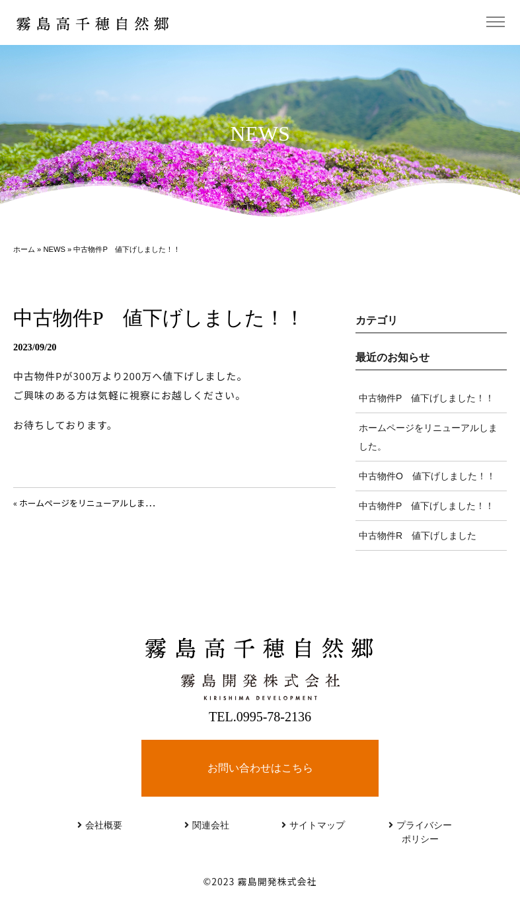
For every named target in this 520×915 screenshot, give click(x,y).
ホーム (24, 249)
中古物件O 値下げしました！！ (427, 476)
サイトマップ (313, 825)
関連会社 (206, 825)
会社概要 (99, 825)
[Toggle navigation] (495, 22)
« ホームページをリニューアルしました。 (91, 503)
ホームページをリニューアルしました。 (428, 437)
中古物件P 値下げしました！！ (426, 398)
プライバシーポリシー (420, 832)
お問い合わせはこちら (260, 768)
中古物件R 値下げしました (417, 535)
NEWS (54, 249)
